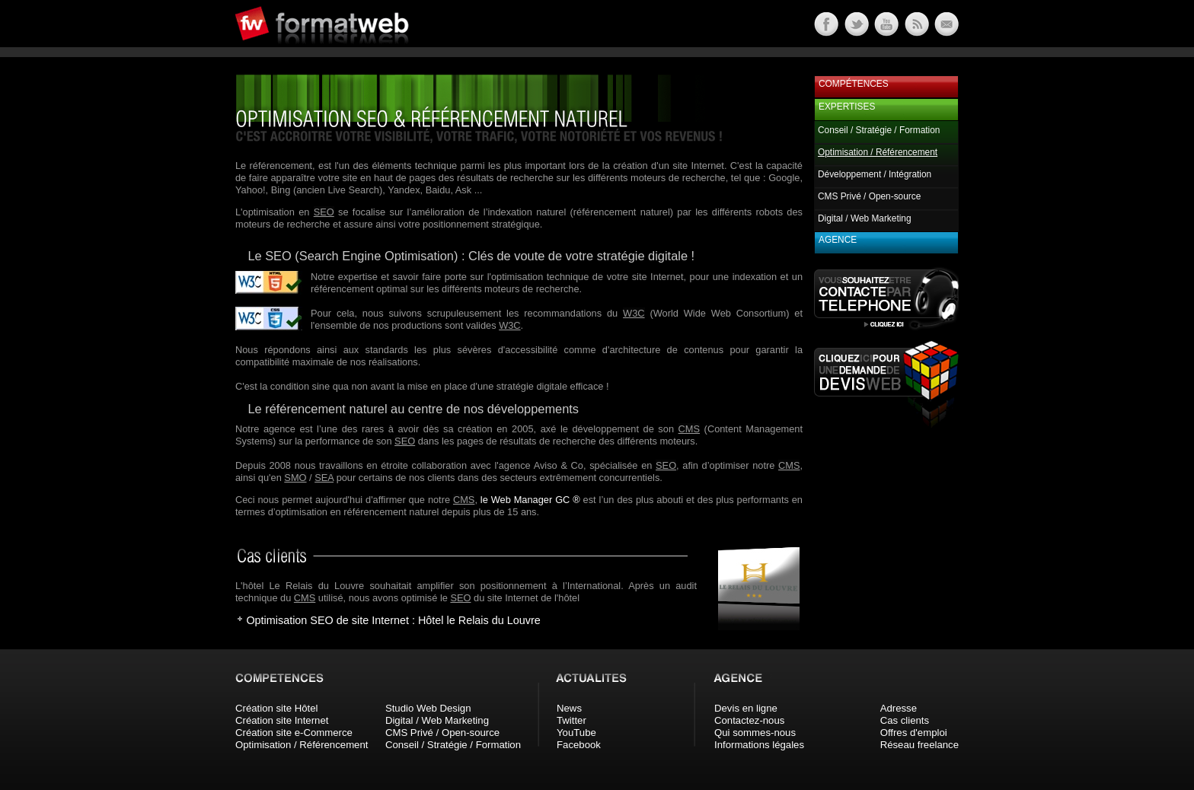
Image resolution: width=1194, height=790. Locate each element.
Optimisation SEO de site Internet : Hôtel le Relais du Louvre (393, 620)
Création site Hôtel (276, 708)
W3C (633, 313)
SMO (295, 477)
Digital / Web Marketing (864, 218)
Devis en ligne (745, 708)
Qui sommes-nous (755, 732)
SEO (324, 212)
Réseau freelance (919, 744)
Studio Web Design (428, 708)
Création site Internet (281, 720)
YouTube (576, 732)
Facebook (579, 744)
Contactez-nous (749, 720)
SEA (324, 477)
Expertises (847, 106)
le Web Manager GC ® (530, 499)
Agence (838, 239)
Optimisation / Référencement (301, 744)
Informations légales (759, 744)
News (569, 708)
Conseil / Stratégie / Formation (879, 130)
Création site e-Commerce (294, 732)
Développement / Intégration (874, 174)
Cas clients (905, 720)
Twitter (571, 720)
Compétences (854, 83)
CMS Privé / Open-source (869, 196)
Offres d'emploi (913, 732)
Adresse (898, 708)
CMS (689, 429)
